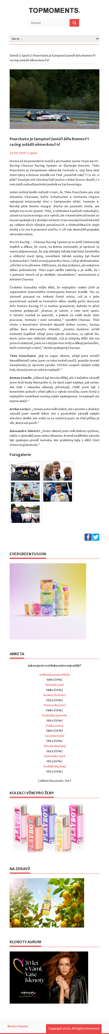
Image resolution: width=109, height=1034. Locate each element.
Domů (14, 55)
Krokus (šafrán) (54, 695)
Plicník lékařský (54, 746)
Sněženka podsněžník (54, 675)
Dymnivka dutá (54, 756)
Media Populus (17, 1026)
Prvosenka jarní (54, 705)
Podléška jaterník (54, 715)
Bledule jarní (55, 685)
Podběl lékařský (55, 766)
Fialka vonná (54, 726)
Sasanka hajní (54, 736)
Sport (25, 55)
